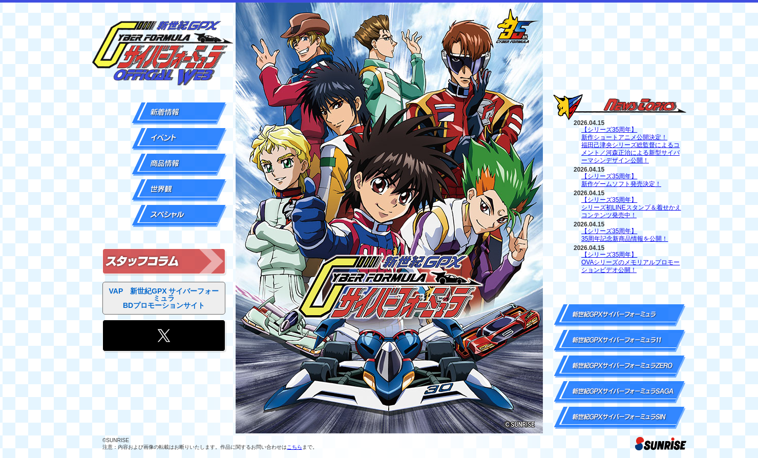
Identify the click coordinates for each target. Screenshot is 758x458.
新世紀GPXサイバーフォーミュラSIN (619, 418)
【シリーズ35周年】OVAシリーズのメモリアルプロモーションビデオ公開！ (630, 262)
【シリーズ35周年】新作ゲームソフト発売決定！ (621, 180)
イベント (179, 139)
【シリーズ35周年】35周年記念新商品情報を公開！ (624, 234)
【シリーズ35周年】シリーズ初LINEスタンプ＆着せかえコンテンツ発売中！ (631, 207)
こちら (294, 447)
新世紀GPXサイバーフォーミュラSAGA (619, 392)
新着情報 (179, 113)
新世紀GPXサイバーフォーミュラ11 (619, 341)
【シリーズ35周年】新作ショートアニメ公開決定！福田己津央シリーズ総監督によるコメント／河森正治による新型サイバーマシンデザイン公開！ (630, 145)
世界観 (179, 190)
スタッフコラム (164, 261)
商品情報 (179, 165)
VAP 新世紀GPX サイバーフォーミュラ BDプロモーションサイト (164, 298)
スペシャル (179, 216)
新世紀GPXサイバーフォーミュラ (619, 315)
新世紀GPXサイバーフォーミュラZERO (619, 367)
